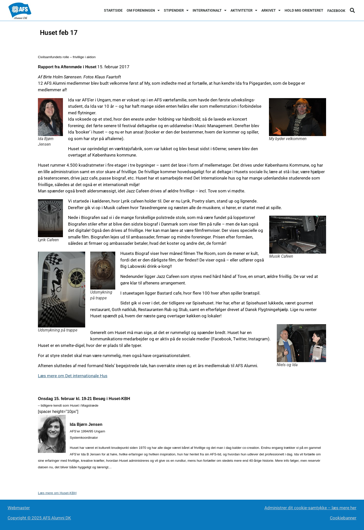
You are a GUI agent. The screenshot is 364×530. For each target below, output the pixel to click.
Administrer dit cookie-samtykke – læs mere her (310, 507)
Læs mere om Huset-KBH (57, 493)
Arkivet (271, 10)
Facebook (336, 11)
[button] (352, 10)
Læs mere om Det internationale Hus (72, 375)
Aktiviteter (244, 10)
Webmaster (19, 507)
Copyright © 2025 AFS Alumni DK (39, 517)
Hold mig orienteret (304, 10)
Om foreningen (143, 10)
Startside (113, 10)
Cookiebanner (343, 517)
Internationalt (209, 10)
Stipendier (176, 10)
